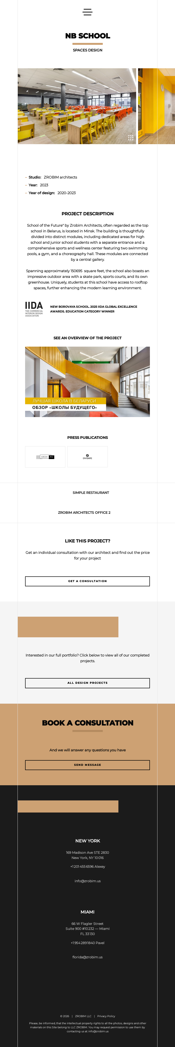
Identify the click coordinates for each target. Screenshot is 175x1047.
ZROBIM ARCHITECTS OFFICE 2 (84, 512)
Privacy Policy (106, 1016)
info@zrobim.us (88, 881)
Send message (87, 765)
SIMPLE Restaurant (91, 493)
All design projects (87, 682)
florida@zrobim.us (87, 957)
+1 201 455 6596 (82, 866)
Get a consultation (87, 581)
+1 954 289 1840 (83, 943)
